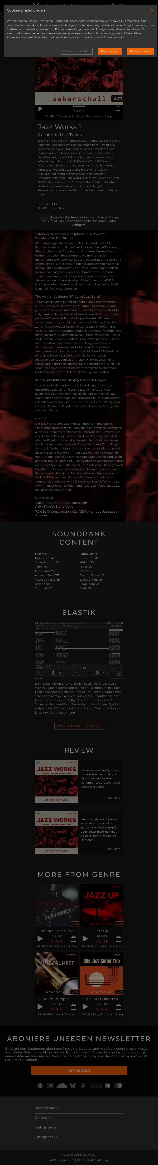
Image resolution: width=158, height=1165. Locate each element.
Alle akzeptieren (140, 51)
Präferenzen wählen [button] (76, 51)
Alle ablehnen (109, 51)
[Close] (152, 10)
